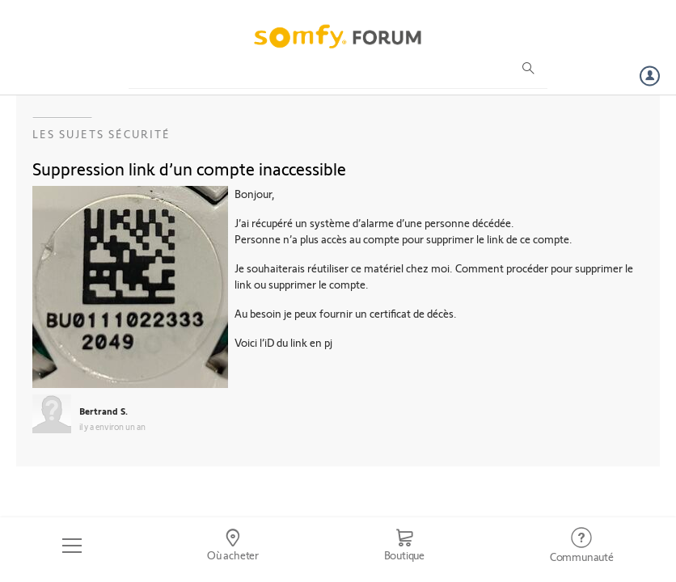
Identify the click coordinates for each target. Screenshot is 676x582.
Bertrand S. (103, 410)
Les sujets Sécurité (101, 134)
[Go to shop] (404, 545)
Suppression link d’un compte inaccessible (189, 168)
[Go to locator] (233, 545)
